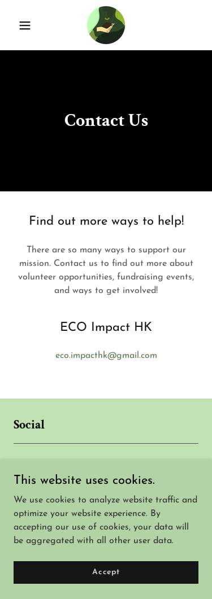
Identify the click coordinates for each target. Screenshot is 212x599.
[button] (27, 25)
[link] (106, 25)
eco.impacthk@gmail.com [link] (106, 355)
